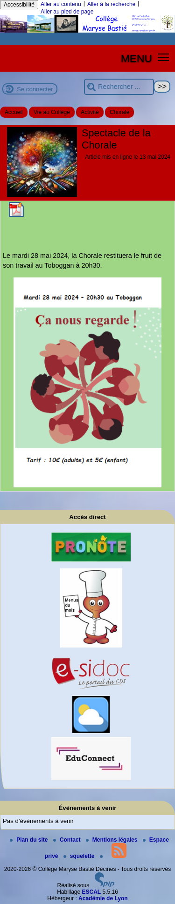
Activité (90, 112)
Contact (67, 840)
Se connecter (35, 89)
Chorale (119, 112)
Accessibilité (19, 4)
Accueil (14, 112)
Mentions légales (112, 840)
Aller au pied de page (67, 11)
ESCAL (91, 892)
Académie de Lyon (103, 898)
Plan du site (29, 840)
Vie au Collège (52, 112)
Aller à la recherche (111, 4)
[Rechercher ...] (119, 87)
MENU (136, 58)
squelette (79, 856)
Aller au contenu (61, 4)
